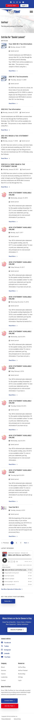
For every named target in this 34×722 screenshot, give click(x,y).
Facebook (6, 642)
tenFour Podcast (23, 670)
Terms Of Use (17, 719)
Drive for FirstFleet (16, 630)
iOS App (20, 677)
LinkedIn (5, 653)
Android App (21, 674)
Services (3, 670)
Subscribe (7, 601)
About (3, 667)
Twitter (5, 646)
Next (25, 543)
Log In (23, 5)
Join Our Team (11, 5)
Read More (13, 71)
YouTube (5, 657)
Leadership (4, 677)
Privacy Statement (6, 719)
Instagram (6, 650)
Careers (3, 674)
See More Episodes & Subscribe (11, 589)
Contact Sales (8, 700)
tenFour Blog (21, 667)
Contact (3, 680)
